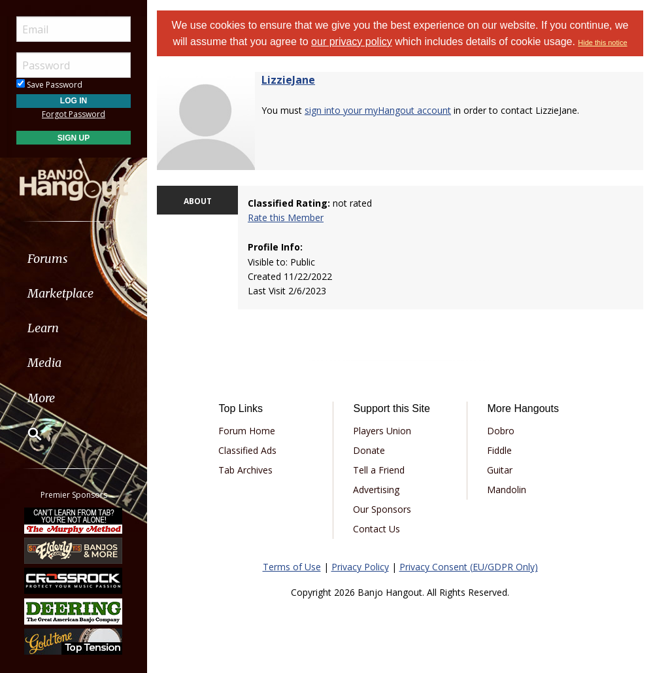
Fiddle (499, 450)
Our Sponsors (382, 509)
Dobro (500, 430)
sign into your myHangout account (378, 110)
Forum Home (246, 430)
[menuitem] (73, 258)
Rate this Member (286, 217)
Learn (43, 328)
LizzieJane (288, 80)
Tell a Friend (379, 470)
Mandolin (506, 489)
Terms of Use (292, 567)
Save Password (49, 84)
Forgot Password (73, 114)
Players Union (382, 430)
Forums (47, 258)
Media (44, 362)
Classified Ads (247, 450)
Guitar (499, 470)
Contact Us (376, 529)
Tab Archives (245, 470)
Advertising (376, 489)
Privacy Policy (360, 567)
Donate (369, 450)
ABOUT (198, 201)
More (41, 398)
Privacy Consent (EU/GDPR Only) (468, 567)
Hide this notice (602, 42)
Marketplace (60, 293)
